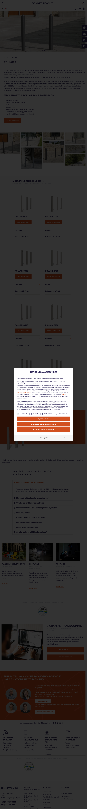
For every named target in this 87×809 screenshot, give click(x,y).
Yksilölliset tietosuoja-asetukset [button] (43, 429)
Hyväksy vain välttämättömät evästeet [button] (43, 424)
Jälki (64, 438)
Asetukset (23, 438)
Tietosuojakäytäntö (45, 438)
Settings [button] (63, 394)
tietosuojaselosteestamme (24, 392)
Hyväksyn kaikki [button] (43, 419)
